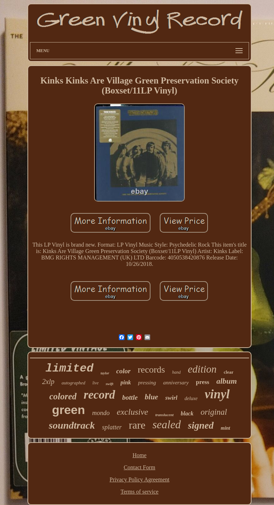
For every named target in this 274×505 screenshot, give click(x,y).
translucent (164, 415)
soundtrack (72, 425)
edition (202, 369)
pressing (147, 382)
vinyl (217, 394)
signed (201, 425)
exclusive (132, 411)
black (187, 413)
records (151, 369)
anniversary (176, 382)
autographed (73, 382)
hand (176, 372)
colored (62, 396)
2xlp (48, 381)
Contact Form (139, 467)
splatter (112, 427)
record (99, 394)
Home (139, 455)
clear (228, 372)
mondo (101, 412)
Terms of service (139, 492)
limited (69, 368)
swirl (171, 397)
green (68, 409)
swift (109, 384)
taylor (105, 373)
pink (126, 382)
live (95, 382)
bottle (130, 397)
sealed (167, 424)
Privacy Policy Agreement (139, 479)
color (123, 371)
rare (137, 425)
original (214, 412)
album (226, 381)
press (202, 382)
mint (225, 428)
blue (151, 397)
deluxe (191, 398)
